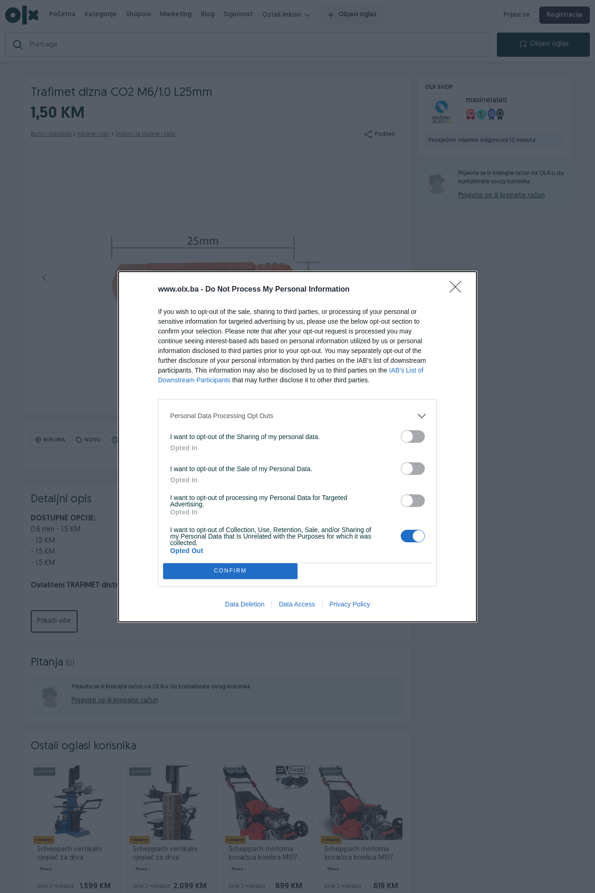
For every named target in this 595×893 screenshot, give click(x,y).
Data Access (297, 604)
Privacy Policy (350, 604)
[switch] (413, 436)
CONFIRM (230, 570)
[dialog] (297, 447)
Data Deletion (244, 604)
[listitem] (297, 416)
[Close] (458, 290)
